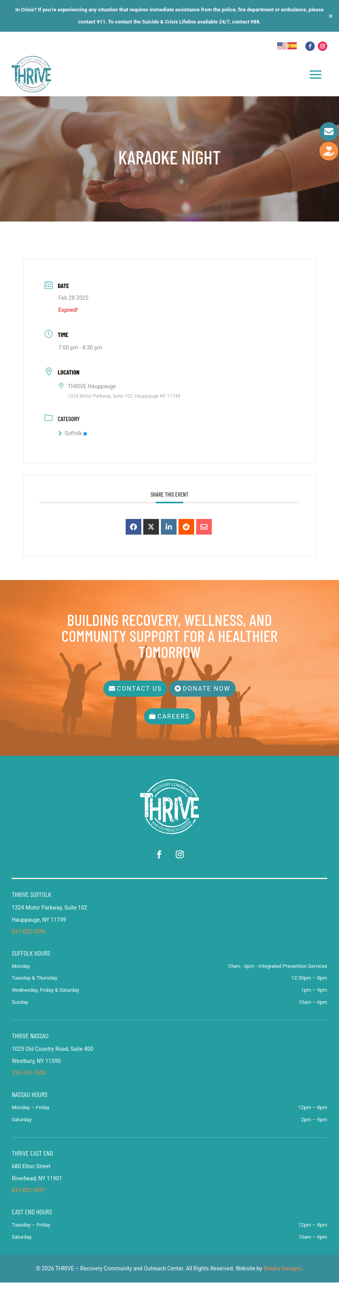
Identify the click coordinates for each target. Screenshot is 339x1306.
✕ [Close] (330, 16)
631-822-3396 (28, 955)
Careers (173, 740)
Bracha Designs (282, 1292)
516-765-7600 (28, 1096)
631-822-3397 (28, 1214)
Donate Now (209, 712)
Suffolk (72, 462)
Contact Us (136, 712)
